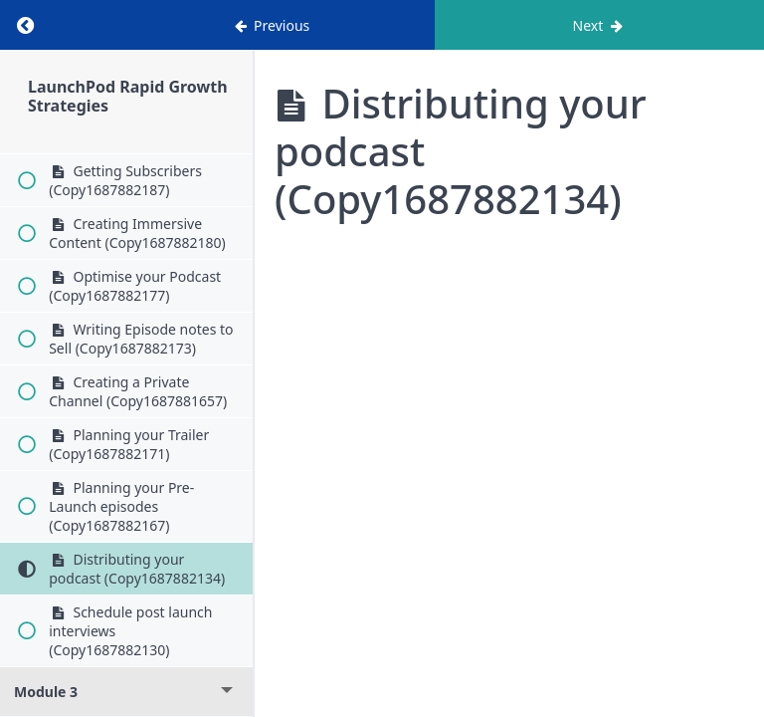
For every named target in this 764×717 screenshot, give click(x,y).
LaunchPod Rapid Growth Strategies (128, 96)
